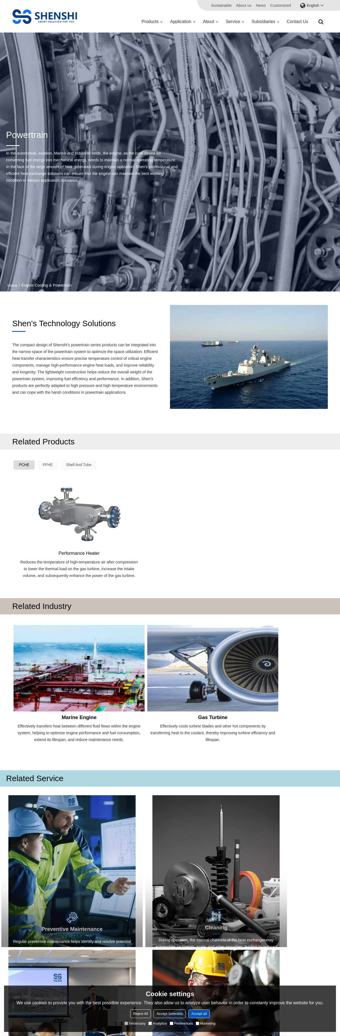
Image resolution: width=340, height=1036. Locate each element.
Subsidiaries (263, 21)
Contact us (297, 21)
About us (243, 5)
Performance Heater (51, 521)
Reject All (140, 1014)
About (208, 21)
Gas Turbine (130, 671)
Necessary (135, 1023)
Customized (280, 5)
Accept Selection (169, 1014)
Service (233, 21)
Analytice (157, 1023)
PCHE (25, 465)
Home (13, 285)
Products (150, 21)
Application (180, 21)
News (261, 5)
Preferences (181, 1023)
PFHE (50, 465)
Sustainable (221, 5)
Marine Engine (51, 671)
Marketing (205, 1023)
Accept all (199, 1014)
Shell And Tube (84, 465)
